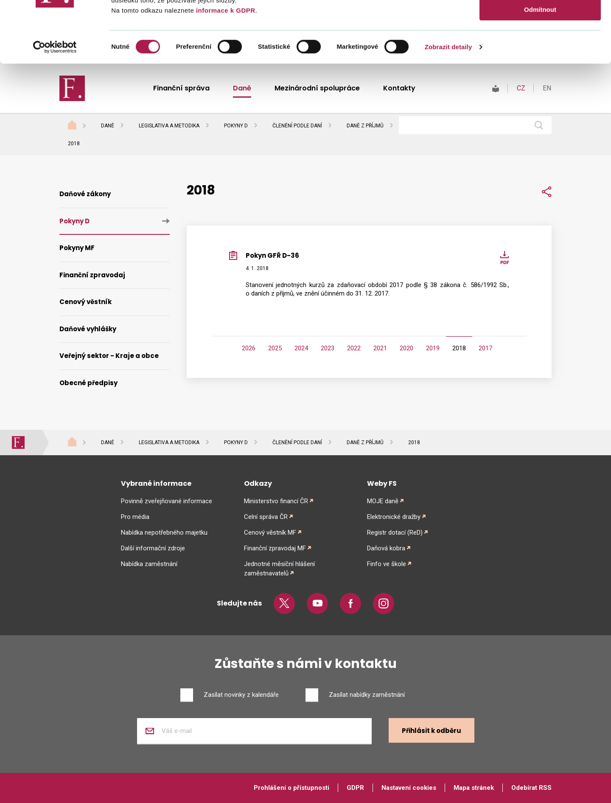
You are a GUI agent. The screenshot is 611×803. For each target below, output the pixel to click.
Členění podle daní (297, 126)
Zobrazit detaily (448, 108)
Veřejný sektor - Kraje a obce (109, 355)
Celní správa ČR (266, 517)
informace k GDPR (224, 71)
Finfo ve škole (386, 564)
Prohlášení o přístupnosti (291, 788)
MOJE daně (382, 501)
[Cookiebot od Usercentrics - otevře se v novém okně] (55, 108)
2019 (433, 348)
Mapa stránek (474, 788)
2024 (301, 348)
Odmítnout (540, 70)
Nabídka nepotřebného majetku (164, 532)
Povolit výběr (540, 46)
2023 (327, 348)
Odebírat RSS (531, 788)
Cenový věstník (85, 301)
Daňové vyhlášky (87, 328)
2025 (275, 348)
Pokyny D (236, 126)
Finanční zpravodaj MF (275, 548)
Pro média (135, 517)
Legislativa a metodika (169, 126)
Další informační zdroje (153, 548)
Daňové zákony (85, 193)
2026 (248, 348)
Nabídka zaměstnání (149, 564)
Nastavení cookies (408, 788)
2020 (406, 348)
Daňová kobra (386, 548)
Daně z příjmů (365, 126)
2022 (354, 348)
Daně (107, 126)
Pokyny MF (77, 247)
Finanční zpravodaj (92, 274)
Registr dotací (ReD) (395, 532)
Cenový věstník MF (270, 532)
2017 (485, 348)
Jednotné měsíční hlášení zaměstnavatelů (279, 568)
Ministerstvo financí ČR (276, 501)
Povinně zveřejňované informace (166, 501)
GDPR (355, 788)
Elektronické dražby (393, 517)
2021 (380, 348)
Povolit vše (540, 21)
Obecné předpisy (88, 382)
